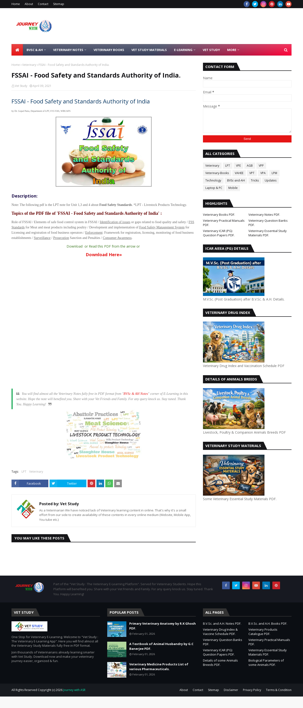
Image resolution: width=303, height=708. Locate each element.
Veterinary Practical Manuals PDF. (224, 222)
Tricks (255, 180)
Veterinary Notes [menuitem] (68, 50)
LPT (24, 472)
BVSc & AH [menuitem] (35, 50)
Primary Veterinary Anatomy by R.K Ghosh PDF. (162, 625)
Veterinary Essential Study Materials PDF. (267, 233)
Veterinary (29, 65)
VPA (263, 173)
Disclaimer (231, 690)
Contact (43, 4)
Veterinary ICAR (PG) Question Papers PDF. (219, 233)
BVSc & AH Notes (135, 394)
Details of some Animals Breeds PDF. (220, 662)
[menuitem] (17, 50)
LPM (274, 173)
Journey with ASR (73, 690)
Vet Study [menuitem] (211, 50)
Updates (270, 180)
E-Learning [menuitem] (183, 50)
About (29, 4)
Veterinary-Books (217, 173)
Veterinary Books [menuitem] (109, 50)
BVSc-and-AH (236, 180)
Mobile (233, 188)
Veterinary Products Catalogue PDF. (262, 631)
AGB (250, 166)
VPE (238, 166)
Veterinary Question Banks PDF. (268, 222)
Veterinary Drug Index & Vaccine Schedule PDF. (220, 631)
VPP (261, 166)
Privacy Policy (252, 690)
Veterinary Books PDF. (219, 214)
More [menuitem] (231, 50)
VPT (251, 173)
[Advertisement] (240, 538)
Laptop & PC (213, 188)
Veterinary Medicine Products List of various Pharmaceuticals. (158, 666)
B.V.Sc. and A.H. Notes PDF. (222, 623)
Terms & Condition (279, 690)
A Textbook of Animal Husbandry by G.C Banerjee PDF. (161, 646)
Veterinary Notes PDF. (264, 214)
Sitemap (58, 4)
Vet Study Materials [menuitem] (149, 50)
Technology (213, 180)
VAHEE (239, 173)
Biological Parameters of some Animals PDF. (266, 662)
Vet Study (21, 86)
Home (15, 4)
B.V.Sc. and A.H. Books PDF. (267, 623)
